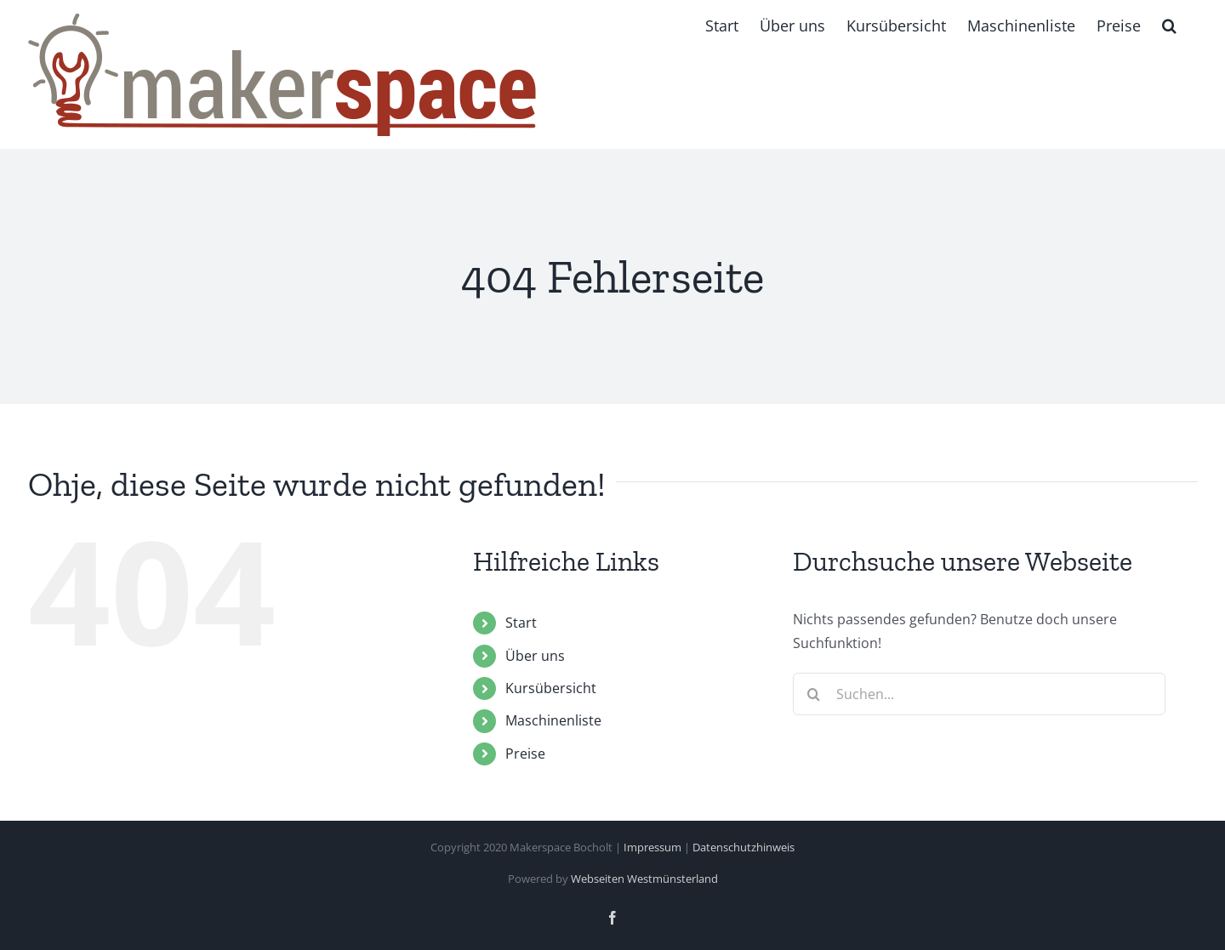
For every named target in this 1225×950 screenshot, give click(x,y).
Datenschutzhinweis (743, 847)
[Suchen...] (979, 694)
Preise (525, 753)
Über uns (535, 655)
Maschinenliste (553, 720)
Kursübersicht (550, 688)
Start (521, 622)
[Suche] (814, 694)
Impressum (652, 847)
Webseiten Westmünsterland (644, 878)
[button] (1169, 25)
